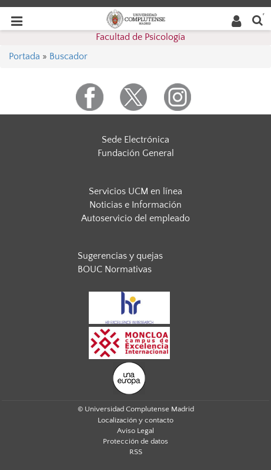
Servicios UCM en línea (135, 191)
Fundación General (136, 153)
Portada (24, 56)
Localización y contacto (135, 420)
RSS (135, 452)
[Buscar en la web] (257, 20)
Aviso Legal (135, 431)
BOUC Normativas (115, 269)
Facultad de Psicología (140, 37)
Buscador (68, 56)
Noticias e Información (135, 205)
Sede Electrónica (135, 139)
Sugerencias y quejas (120, 256)
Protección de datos (135, 441)
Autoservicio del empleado (135, 218)
